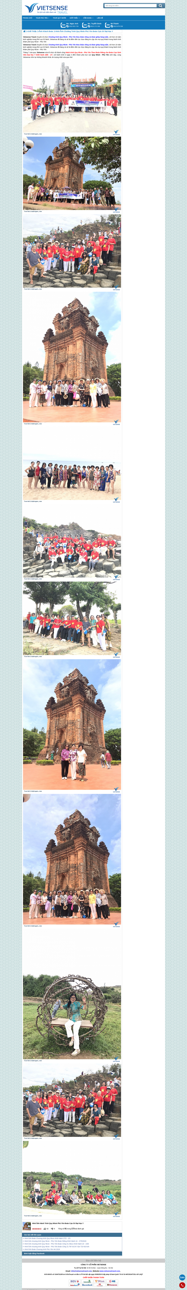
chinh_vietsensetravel (89, 26)
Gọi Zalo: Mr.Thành (107, 25)
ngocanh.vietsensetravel (67, 26)
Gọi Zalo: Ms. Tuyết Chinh (84, 25)
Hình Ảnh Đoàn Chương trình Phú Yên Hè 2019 (42, 1249)
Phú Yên (72, 45)
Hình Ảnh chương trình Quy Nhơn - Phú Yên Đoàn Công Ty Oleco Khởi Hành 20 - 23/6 (56, 1244)
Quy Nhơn (64, 45)
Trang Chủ (52, 7)
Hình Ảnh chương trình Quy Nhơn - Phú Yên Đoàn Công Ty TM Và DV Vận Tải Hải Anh (56, 1247)
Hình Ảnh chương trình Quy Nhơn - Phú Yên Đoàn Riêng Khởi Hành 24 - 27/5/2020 (55, 1241)
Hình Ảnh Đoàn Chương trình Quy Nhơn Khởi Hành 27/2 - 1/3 (47, 1238)
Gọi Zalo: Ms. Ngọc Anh (63, 25)
